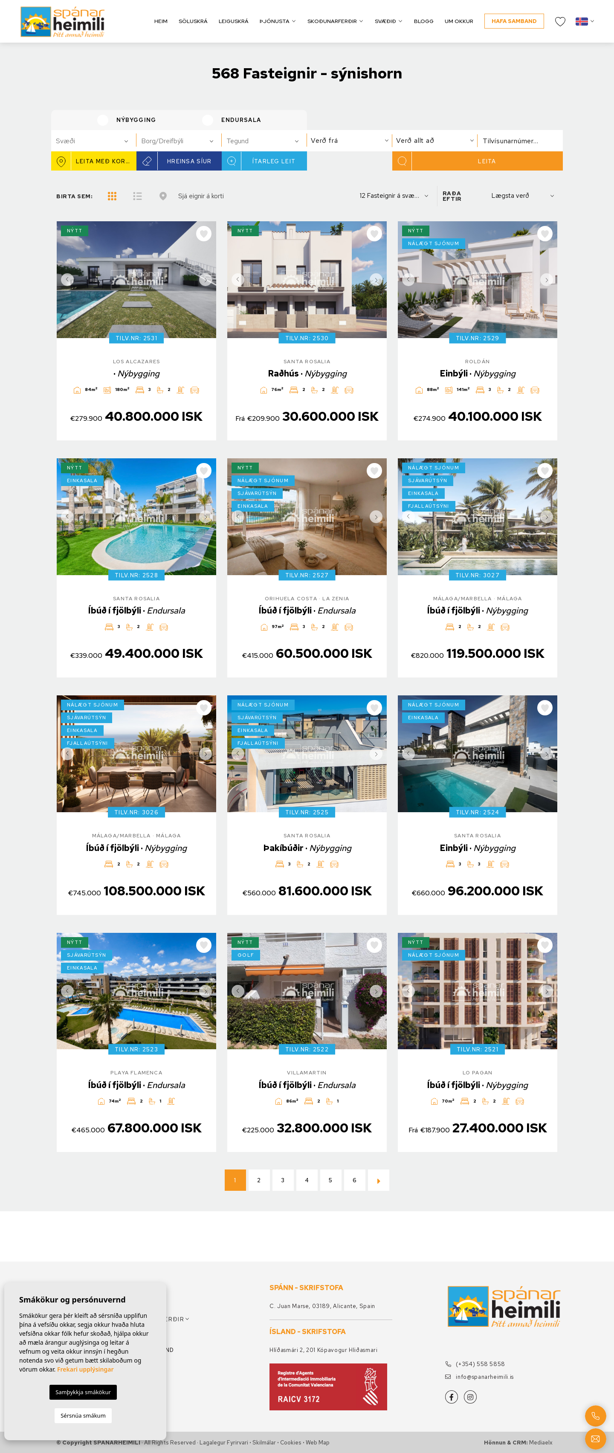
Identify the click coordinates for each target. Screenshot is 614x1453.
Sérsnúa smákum (83, 1415)
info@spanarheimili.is (479, 1377)
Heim (161, 21)
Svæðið (385, 21)
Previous (65, 279)
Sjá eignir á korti (201, 195)
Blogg (424, 21)
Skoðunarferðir (332, 21)
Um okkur (459, 21)
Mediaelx (541, 1442)
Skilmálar (264, 1442)
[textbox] (97, 141)
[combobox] (93, 140)
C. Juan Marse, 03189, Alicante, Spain (322, 1306)
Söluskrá (193, 21)
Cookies (290, 1442)
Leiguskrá (234, 21)
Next (207, 279)
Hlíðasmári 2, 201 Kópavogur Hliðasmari (323, 1350)
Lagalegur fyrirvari (224, 1442)
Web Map (318, 1442)
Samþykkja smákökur (83, 1392)
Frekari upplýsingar (85, 1369)
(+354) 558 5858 (475, 1364)
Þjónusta (275, 21)
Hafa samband (514, 21)
